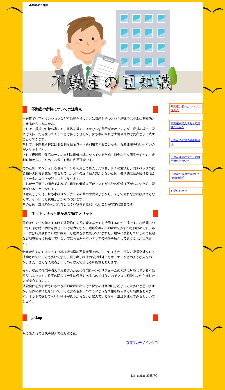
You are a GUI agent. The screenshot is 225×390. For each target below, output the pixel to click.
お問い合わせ (179, 190)
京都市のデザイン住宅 (142, 342)
